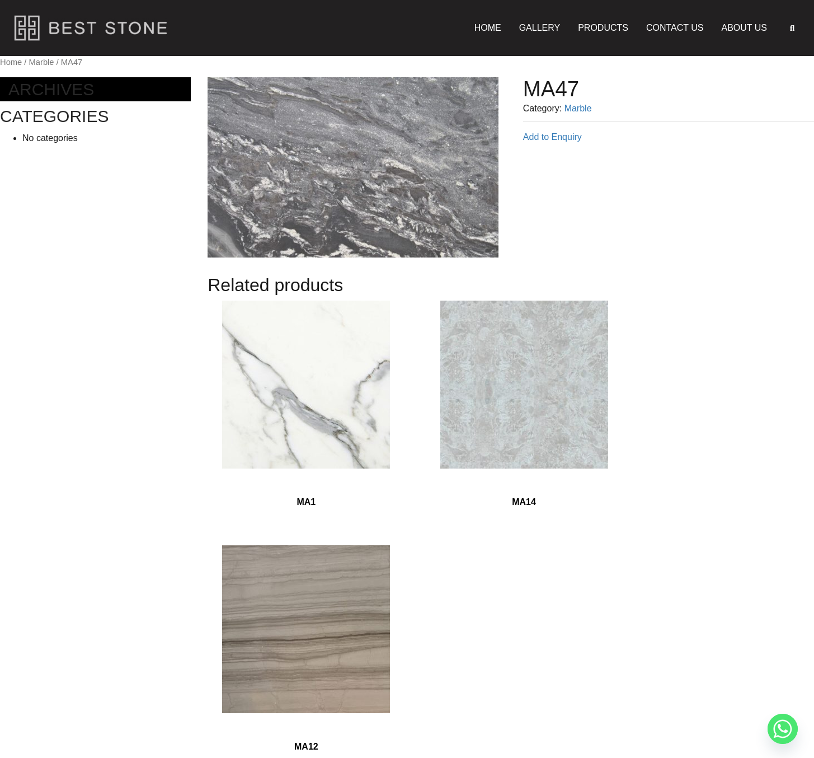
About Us (745, 27)
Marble (41, 62)
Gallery (540, 27)
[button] (792, 28)
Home (487, 27)
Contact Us (675, 27)
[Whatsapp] (783, 729)
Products (603, 27)
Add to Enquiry (552, 137)
